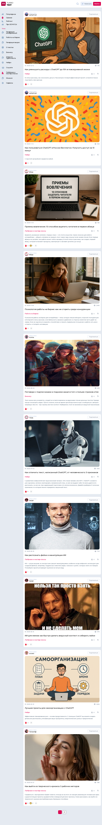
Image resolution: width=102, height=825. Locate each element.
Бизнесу (28, 396)
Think (31, 418)
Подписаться (93, 14)
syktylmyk (33, 15)
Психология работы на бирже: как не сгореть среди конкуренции (57, 309)
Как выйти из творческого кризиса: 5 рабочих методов (52, 786)
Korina (31, 337)
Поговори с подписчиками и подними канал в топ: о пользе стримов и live (62, 392)
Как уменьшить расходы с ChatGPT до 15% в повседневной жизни (57, 69)
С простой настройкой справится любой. (39, 159)
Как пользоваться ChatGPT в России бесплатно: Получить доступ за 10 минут (59, 149)
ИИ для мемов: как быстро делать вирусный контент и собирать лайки (60, 636)
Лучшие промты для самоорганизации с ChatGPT (49, 708)
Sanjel (31, 500)
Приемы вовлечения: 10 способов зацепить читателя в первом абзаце (59, 227)
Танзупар (32, 732)
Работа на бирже (31, 314)
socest (31, 653)
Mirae (31, 172)
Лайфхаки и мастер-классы (35, 231)
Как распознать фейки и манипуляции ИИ (45, 555)
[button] (98, 74)
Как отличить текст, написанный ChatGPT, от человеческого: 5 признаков (61, 472)
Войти (97, 4)
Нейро (27, 74)
